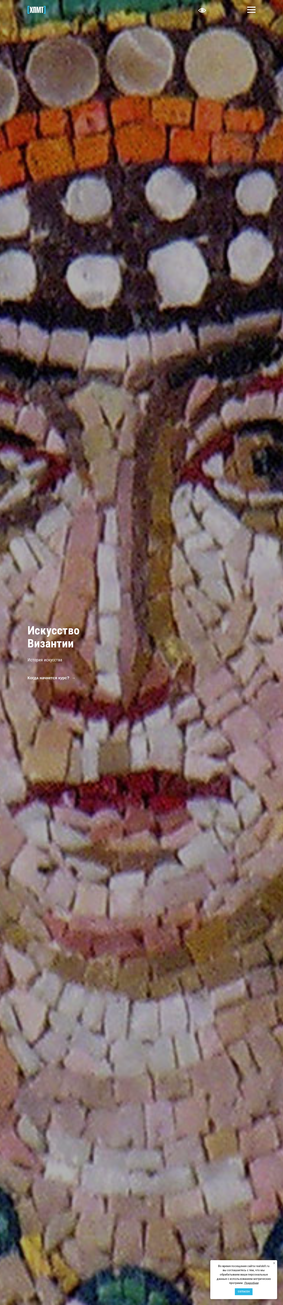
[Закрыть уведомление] (274, 1263)
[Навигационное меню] (251, 10)
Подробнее (251, 1283)
